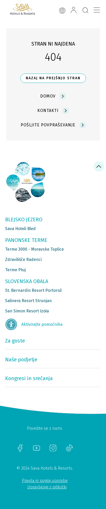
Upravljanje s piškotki (46, 487)
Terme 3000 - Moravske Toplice (34, 249)
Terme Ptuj (15, 269)
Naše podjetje (21, 359)
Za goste (15, 341)
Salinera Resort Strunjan (28, 300)
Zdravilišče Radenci (23, 259)
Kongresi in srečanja (29, 378)
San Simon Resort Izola (27, 311)
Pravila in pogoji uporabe (45, 480)
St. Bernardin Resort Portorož (33, 290)
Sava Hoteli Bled (20, 228)
